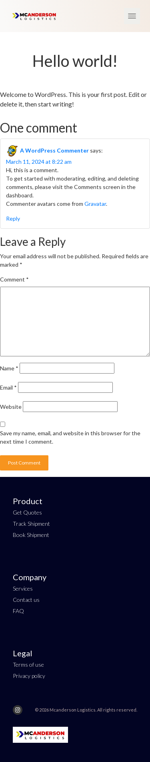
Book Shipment (31, 534)
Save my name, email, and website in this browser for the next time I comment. (70, 437)
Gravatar (95, 203)
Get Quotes (27, 512)
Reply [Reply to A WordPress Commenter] (13, 218)
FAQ (18, 610)
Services (23, 588)
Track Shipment (31, 523)
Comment (14, 279)
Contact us (26, 599)
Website (11, 406)
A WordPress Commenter (54, 150)
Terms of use (28, 664)
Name (9, 368)
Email (8, 387)
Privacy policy (29, 675)
